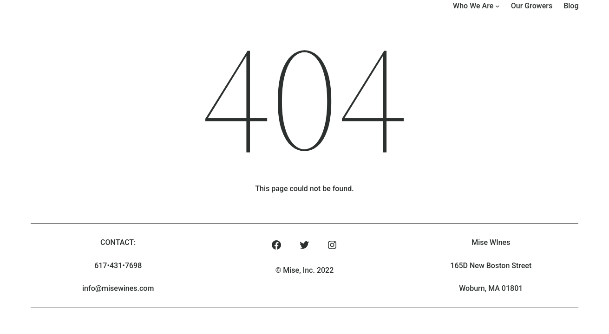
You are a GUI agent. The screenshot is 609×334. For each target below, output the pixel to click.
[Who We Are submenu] (497, 6)
